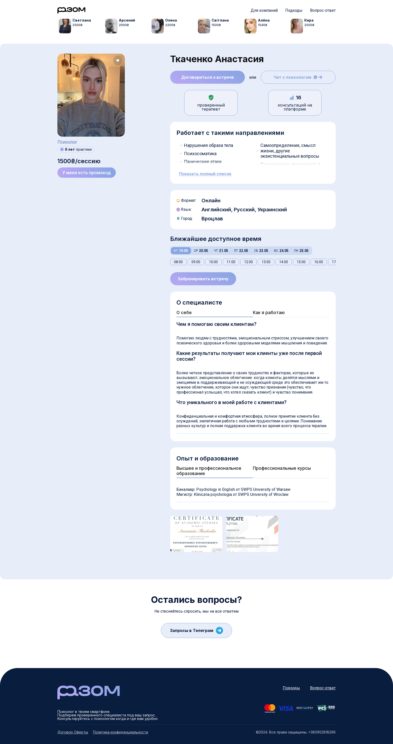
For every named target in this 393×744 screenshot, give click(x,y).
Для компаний (264, 10)
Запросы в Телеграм (196, 630)
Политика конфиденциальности (120, 732)
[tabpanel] (82, 26)
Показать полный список (205, 174)
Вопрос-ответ (323, 10)
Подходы (294, 10)
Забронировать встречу (203, 278)
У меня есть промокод (86, 172)
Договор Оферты (72, 732)
